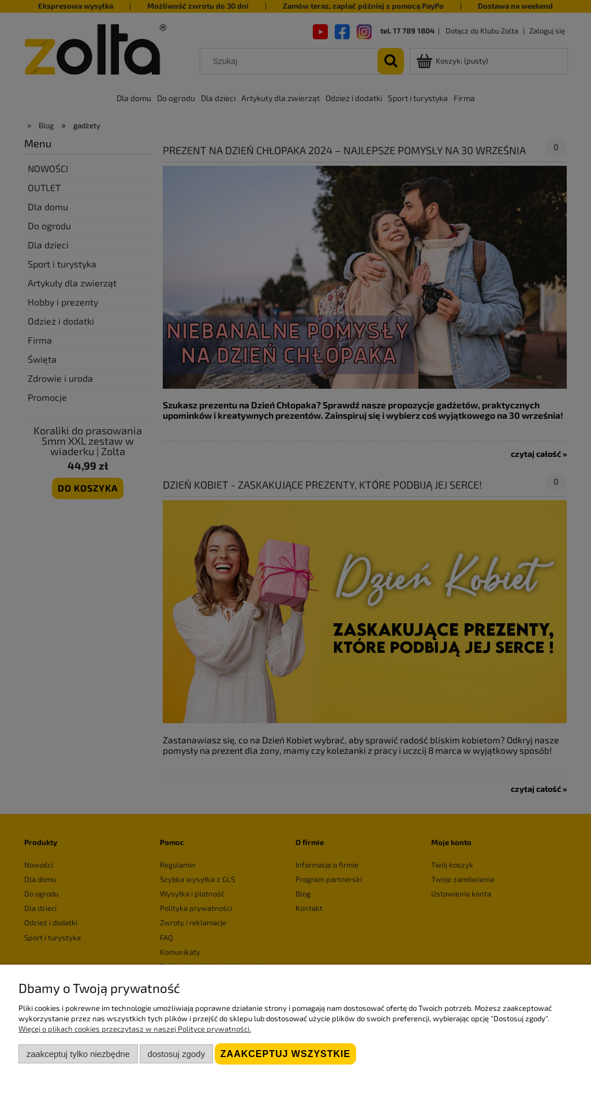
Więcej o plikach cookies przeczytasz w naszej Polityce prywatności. (134, 1028)
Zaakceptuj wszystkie (285, 1054)
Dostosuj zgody (176, 1054)
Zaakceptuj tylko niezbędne (78, 1054)
